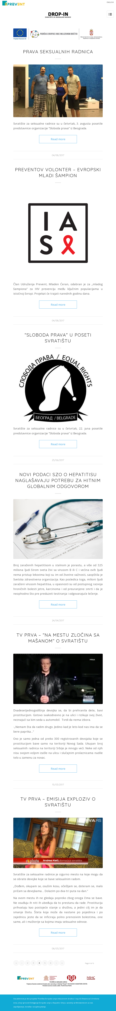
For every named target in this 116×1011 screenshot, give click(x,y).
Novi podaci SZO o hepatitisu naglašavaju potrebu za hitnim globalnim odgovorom (58, 480)
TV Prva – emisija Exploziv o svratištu (58, 802)
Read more (58, 139)
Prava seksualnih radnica (58, 52)
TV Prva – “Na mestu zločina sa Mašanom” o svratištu (58, 638)
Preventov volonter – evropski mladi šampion (58, 172)
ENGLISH (110, 2)
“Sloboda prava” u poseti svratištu (58, 338)
